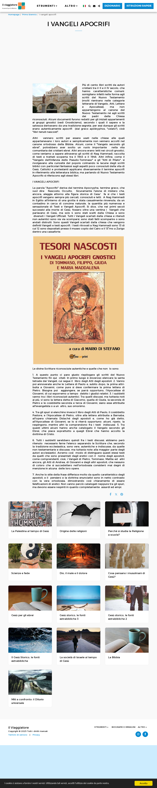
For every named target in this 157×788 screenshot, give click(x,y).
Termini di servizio (17, 735)
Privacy (36, 735)
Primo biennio (29, 14)
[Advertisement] (76, 766)
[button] (47, 6)
